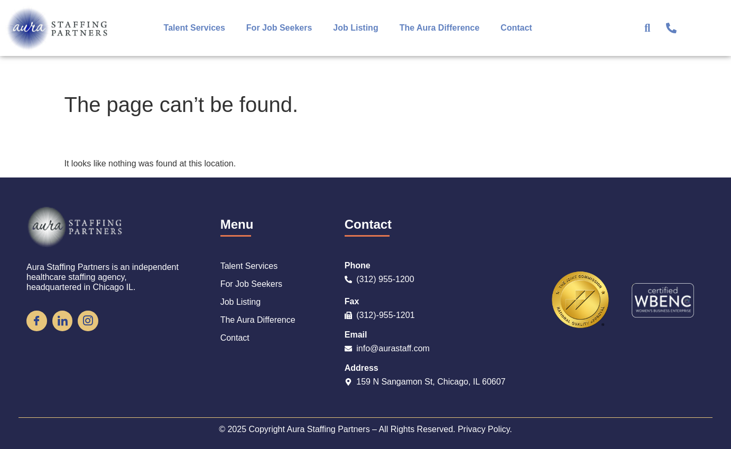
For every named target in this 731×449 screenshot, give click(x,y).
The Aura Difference (439, 27)
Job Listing (355, 27)
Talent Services (194, 27)
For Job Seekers (279, 27)
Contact (516, 27)
